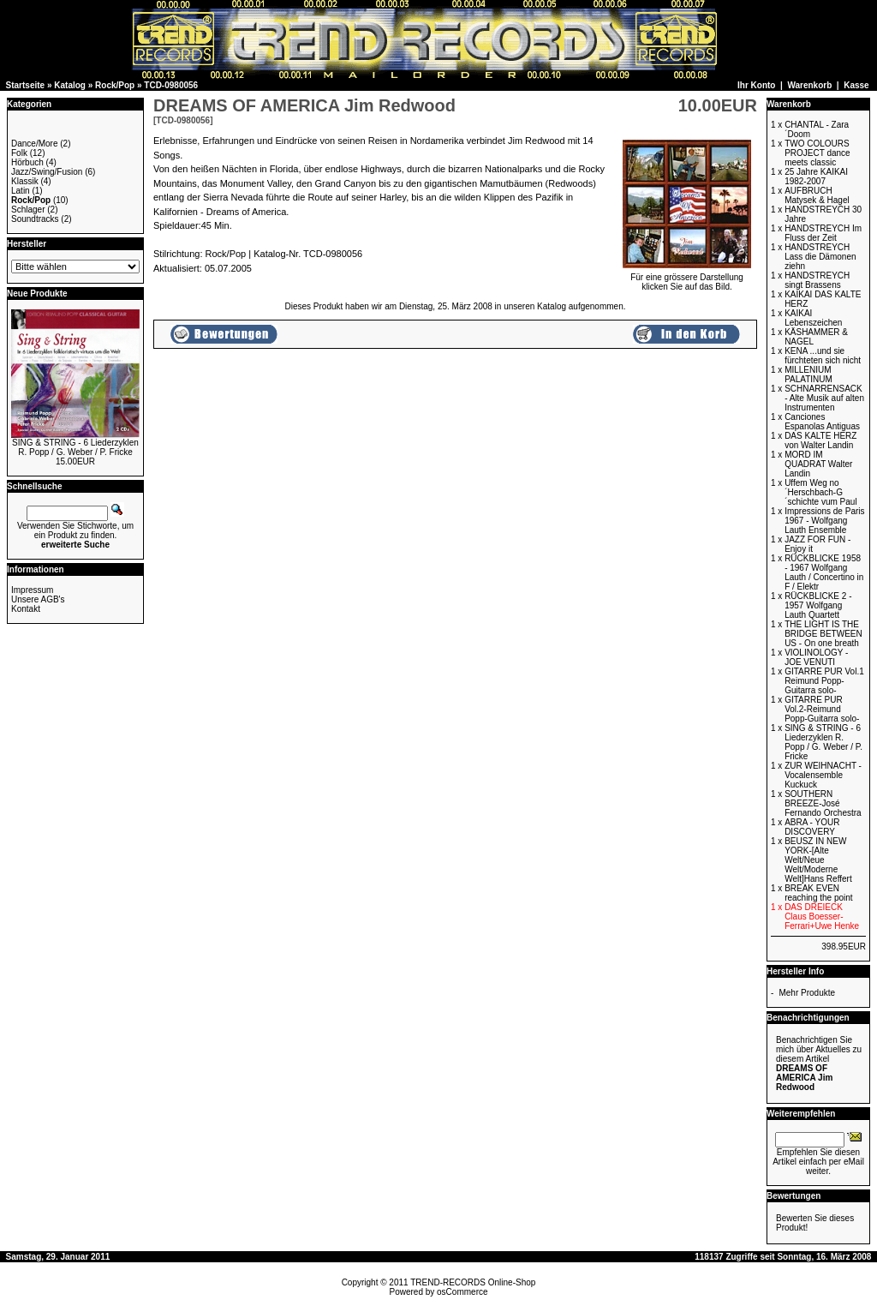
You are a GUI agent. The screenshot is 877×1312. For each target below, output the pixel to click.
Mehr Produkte (807, 992)
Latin (20, 190)
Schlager (28, 209)
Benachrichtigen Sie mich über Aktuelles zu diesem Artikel (819, 1063)
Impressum (32, 590)
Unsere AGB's (38, 599)
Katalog (70, 85)
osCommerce (462, 1292)
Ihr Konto (756, 85)
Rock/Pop (114, 85)
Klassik (25, 181)
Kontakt (25, 609)
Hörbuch (27, 162)
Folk (19, 153)
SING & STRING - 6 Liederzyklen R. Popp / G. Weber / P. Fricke (75, 447)
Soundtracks (35, 219)
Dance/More (34, 143)
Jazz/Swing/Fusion (46, 172)
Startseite (25, 85)
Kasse (856, 85)
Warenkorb (809, 85)
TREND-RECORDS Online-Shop (472, 1282)
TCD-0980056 (171, 85)
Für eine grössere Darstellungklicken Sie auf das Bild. (687, 278)
